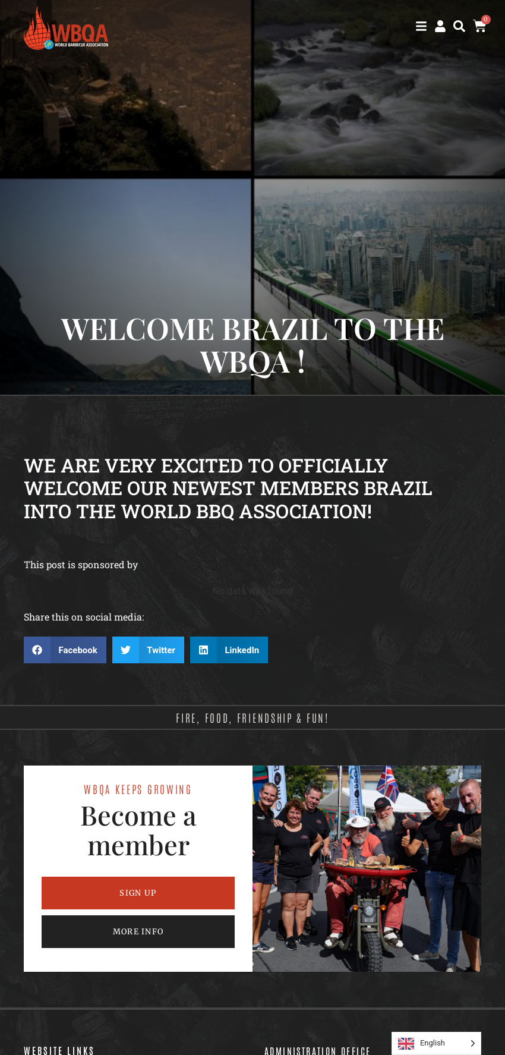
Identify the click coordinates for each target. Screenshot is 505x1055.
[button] (459, 26)
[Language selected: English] (436, 1043)
